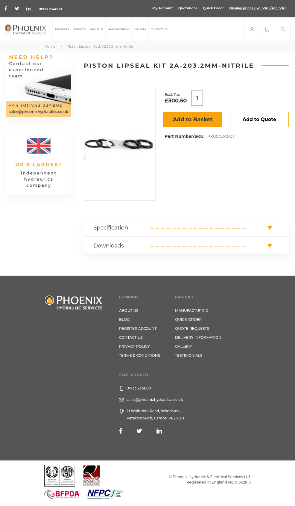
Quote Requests (192, 328)
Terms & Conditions (139, 355)
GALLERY (183, 346)
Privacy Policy (134, 346)
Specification (110, 227)
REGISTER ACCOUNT (137, 328)
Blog (124, 319)
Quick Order (213, 8)
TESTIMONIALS (188, 355)
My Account (162, 8)
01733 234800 (50, 9)
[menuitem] (62, 29)
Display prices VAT (257, 8)
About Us (129, 310)
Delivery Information (198, 337)
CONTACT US (131, 337)
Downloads (108, 245)
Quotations (187, 8)
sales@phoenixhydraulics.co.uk (155, 399)
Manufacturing (192, 310)
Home (49, 46)
